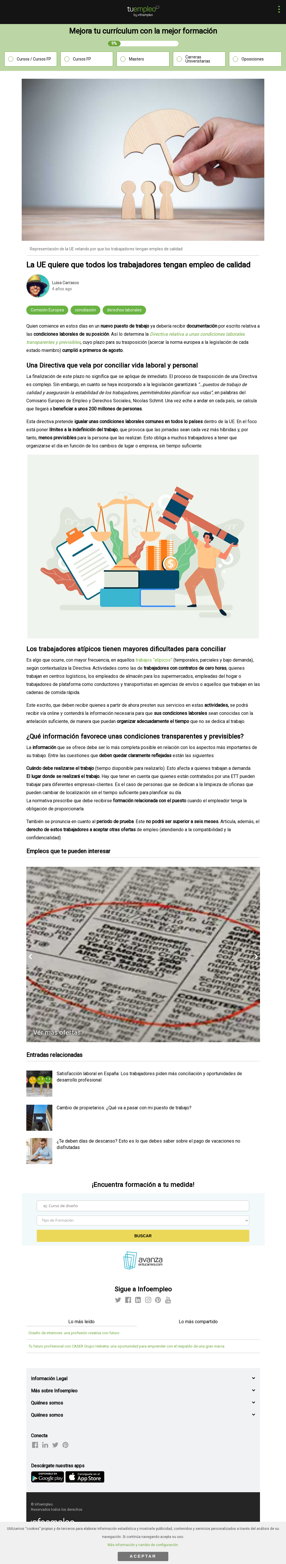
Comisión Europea (47, 310)
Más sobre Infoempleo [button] (54, 1391)
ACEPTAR (143, 1556)
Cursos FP (82, 59)
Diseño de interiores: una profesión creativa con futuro (74, 1333)
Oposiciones (252, 59)
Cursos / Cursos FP (34, 59)
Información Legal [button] (49, 1378)
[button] (277, 10)
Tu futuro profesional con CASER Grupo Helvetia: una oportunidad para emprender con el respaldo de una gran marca (126, 1346)
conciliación (85, 310)
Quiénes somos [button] (47, 1403)
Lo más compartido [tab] (198, 1321)
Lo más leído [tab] (81, 1321)
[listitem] (39, 1095)
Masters (136, 59)
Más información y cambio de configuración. (143, 1545)
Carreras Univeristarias (197, 59)
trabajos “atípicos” (154, 660)
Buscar (143, 1235)
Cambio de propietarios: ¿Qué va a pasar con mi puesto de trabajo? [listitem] (124, 1107)
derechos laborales (124, 310)
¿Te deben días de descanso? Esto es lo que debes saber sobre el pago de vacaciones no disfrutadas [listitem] (148, 1144)
